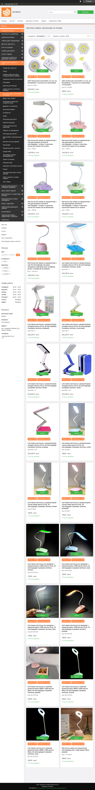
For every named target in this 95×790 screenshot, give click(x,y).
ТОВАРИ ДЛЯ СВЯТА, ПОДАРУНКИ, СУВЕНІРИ (9, 215)
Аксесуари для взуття (9, 119)
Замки (5, 116)
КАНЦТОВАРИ (6, 212)
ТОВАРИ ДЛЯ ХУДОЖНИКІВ (10, 41)
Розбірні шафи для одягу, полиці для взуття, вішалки (11, 75)
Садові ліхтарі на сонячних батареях (11, 89)
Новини (3, 228)
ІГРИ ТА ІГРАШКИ (7, 47)
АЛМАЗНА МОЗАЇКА (7, 37)
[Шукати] (75, 12)
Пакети (5, 169)
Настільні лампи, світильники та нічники (12, 94)
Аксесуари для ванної (10, 134)
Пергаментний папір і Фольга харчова (12, 173)
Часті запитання (6, 238)
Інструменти (7, 112)
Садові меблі (7, 151)
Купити (42, 71)
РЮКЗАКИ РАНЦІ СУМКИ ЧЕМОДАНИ (9, 199)
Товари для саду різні (9, 68)
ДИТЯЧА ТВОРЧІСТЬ (8, 44)
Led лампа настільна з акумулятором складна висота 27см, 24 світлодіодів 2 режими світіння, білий (42, 385)
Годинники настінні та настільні (12, 79)
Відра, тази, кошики (9, 98)
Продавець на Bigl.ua (47, 786)
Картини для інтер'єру (10, 85)
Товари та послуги (7, 30)
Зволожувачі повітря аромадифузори (9, 155)
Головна (4, 21)
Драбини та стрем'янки (10, 106)
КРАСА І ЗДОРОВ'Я (7, 203)
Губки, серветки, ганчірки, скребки (11, 177)
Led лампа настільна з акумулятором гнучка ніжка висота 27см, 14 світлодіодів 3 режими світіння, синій (76, 445)
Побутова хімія (7, 162)
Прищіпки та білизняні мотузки (12, 166)
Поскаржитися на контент (44, 788)
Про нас (12, 21)
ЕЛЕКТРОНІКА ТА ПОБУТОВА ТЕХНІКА (11, 194)
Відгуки (44, 21)
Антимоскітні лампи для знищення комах (10, 102)
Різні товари (6, 182)
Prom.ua (56, 784)
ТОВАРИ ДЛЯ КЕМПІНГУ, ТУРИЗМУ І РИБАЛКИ (9, 186)
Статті (3, 231)
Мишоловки (6, 145)
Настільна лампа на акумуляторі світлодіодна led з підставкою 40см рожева (75, 750)
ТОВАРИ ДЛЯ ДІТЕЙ (7, 51)
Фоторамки (6, 82)
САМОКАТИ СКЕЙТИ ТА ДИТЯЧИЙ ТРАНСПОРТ (9, 58)
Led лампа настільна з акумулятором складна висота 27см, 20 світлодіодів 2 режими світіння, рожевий (42, 326)
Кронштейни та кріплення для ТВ (12, 137)
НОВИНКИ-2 (5, 220)
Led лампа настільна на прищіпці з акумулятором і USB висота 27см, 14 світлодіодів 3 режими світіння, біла (42, 627)
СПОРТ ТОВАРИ (6, 54)
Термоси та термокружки (11, 130)
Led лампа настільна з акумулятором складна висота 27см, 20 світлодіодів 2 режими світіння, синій (76, 265)
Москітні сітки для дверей (11, 141)
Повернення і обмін (55, 21)
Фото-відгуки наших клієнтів (10, 241)
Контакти (20, 21)
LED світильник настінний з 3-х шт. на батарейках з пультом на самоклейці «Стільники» (76, 83)
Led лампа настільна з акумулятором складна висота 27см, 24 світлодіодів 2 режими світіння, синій (76, 385)
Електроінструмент (9, 109)
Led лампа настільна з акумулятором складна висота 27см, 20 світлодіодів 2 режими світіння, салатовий (76, 326)
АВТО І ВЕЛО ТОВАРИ (8, 191)
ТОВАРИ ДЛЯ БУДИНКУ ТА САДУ (10, 63)
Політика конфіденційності (59, 788)
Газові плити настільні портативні (10, 126)
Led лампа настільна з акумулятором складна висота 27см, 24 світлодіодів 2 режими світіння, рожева (42, 445)
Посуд (5, 71)
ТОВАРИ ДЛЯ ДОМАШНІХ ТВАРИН (9, 207)
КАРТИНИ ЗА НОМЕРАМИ (9, 34)
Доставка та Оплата (32, 21)
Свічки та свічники (8, 159)
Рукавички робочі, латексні (11, 148)
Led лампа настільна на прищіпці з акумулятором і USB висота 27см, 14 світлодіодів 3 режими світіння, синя (76, 566)
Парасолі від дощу (9, 122)
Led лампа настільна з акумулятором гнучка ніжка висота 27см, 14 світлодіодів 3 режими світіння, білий (42, 504)
